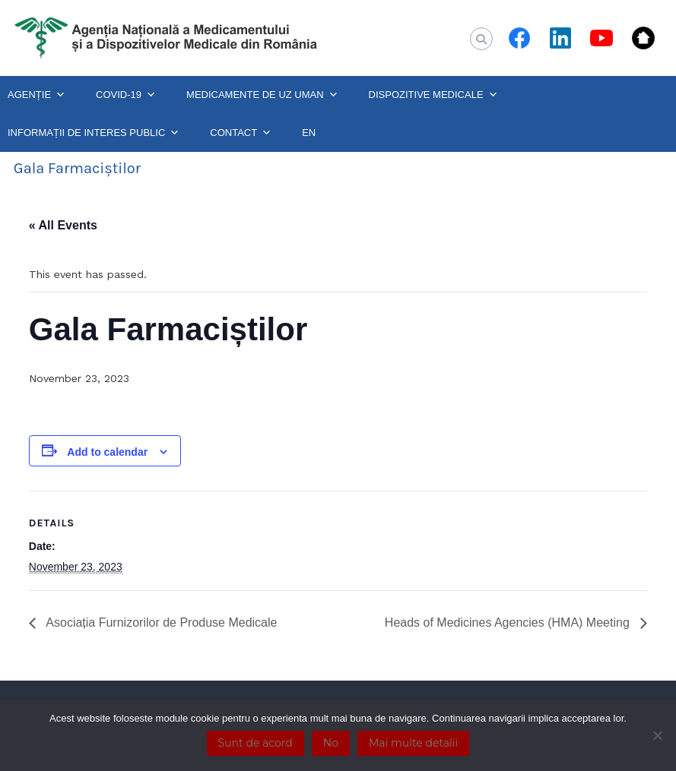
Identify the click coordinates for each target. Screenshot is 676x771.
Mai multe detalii (413, 743)
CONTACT (240, 133)
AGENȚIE (36, 95)
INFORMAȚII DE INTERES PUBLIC (93, 133)
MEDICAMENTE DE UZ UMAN (262, 95)
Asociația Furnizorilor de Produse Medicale (160, 622)
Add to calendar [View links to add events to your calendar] (107, 452)
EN (309, 132)
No (330, 743)
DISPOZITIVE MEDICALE (433, 95)
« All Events (63, 225)
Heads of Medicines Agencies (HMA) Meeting (509, 622)
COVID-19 (126, 95)
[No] (657, 735)
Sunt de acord (255, 743)
